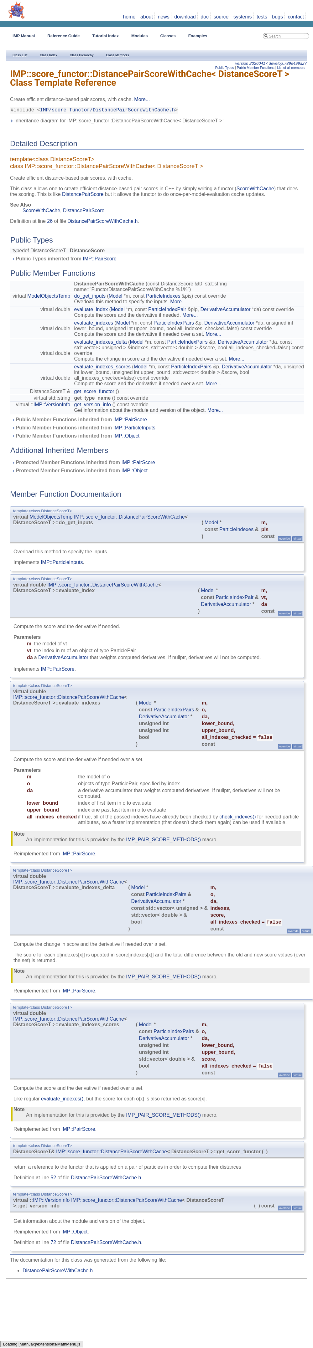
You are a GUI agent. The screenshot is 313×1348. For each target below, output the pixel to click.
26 (50, 222)
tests (262, 16)
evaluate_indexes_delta (100, 343)
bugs (277, 16)
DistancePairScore (83, 195)
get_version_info (92, 405)
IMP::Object (126, 437)
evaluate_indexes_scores (102, 368)
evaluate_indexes (93, 324)
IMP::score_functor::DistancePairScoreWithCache (129, 518)
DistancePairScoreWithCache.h (102, 222)
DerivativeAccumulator (225, 310)
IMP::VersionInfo (52, 405)
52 (53, 1178)
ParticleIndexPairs (174, 324)
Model (116, 297)
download (185, 16)
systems (242, 16)
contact (296, 16)
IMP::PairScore (100, 260)
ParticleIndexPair (167, 310)
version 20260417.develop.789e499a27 (271, 63)
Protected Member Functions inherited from (83, 463)
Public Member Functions (255, 67)
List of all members (291, 67)
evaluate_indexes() (62, 1100)
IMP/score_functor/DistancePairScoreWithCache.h (107, 110)
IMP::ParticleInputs (134, 429)
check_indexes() (237, 818)
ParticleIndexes (163, 297)
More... (142, 99)
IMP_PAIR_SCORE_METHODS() (163, 840)
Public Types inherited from (64, 260)
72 (53, 1243)
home (129, 16)
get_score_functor (94, 392)
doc (205, 16)
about (146, 16)
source (220, 16)
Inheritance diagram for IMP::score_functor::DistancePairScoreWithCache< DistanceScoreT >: (117, 122)
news (163, 16)
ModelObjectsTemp (48, 297)
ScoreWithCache (255, 189)
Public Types (224, 67)
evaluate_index (91, 310)
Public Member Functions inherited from (79, 420)
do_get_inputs (90, 297)
